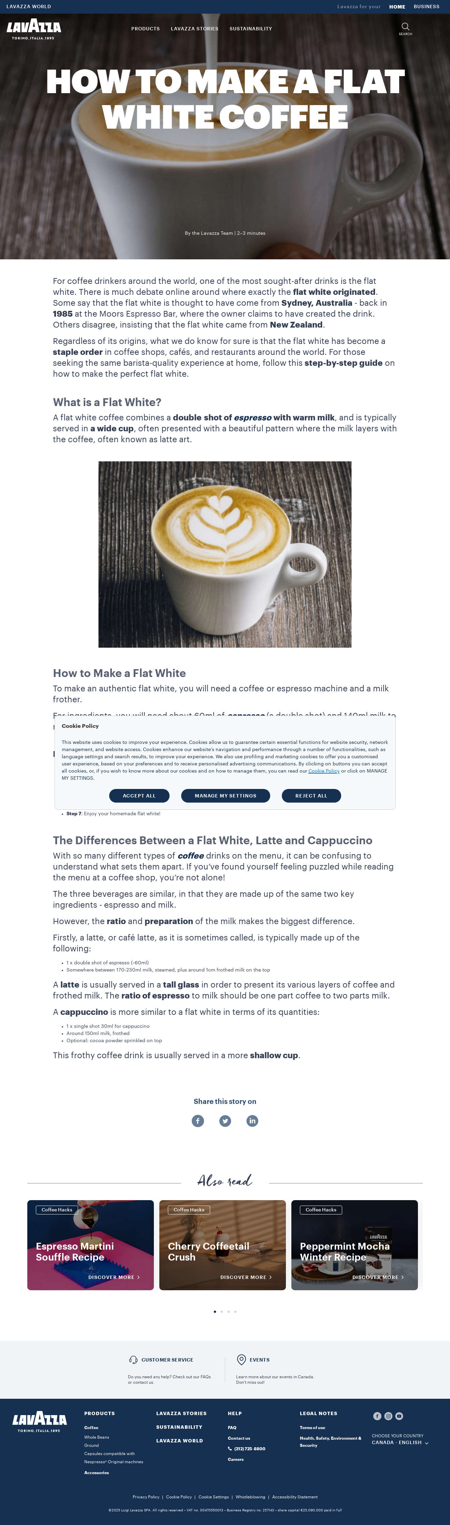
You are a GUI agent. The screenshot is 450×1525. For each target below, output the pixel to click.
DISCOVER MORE (116, 1277)
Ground (91, 1445)
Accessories (96, 1473)
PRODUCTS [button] (145, 29)
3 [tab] (228, 1312)
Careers (236, 1459)
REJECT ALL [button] (311, 795)
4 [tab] (235, 1312)
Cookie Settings (214, 1497)
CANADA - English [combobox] (397, 1442)
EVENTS (260, 1359)
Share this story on (225, 1101)
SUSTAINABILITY (179, 1427)
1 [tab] (215, 1312)
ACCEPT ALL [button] (139, 795)
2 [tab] (221, 1312)
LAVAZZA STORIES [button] (195, 29)
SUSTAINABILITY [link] (251, 29)
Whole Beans (96, 1437)
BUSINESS (427, 6)
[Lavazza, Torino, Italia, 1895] (33, 29)
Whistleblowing (250, 1497)
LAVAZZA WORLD (28, 6)
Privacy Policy (146, 1497)
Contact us (239, 1438)
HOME (397, 6)
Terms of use (312, 1428)
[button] (406, 29)
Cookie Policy (179, 1497)
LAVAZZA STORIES (181, 1413)
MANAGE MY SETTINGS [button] (226, 795)
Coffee (91, 1428)
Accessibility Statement (295, 1497)
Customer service (168, 1359)
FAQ (232, 1428)
